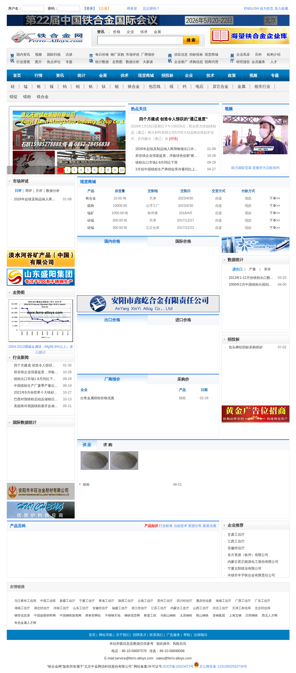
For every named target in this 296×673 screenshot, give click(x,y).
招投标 (167, 75)
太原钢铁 (186, 615)
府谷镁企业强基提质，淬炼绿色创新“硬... (166, 156)
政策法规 (209, 526)
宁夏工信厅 (87, 600)
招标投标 (196, 55)
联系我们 (156, 635)
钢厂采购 (117, 55)
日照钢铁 (251, 615)
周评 (28, 191)
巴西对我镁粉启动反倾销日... (35, 399)
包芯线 (155, 86)
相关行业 (262, 86)
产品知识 (151, 526)
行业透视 (23, 62)
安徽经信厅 (236, 548)
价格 (116, 32)
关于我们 (122, 635)
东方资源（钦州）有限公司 (248, 555)
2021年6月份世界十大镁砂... (35, 392)
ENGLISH (251, 8)
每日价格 (102, 55)
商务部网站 (93, 615)
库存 (267, 269)
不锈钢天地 (112, 615)
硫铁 (90, 206)
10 (122, 170)
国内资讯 (23, 55)
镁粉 (27, 96)
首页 (17, 75)
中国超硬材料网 (45, 615)
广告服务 (173, 635)
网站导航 (106, 635)
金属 (241, 86)
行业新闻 (21, 357)
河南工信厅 (61, 608)
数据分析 (132, 62)
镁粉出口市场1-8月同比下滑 (156, 162)
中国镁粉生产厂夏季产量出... (35, 386)
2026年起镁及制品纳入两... (34, 199)
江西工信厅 (236, 541)
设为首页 (266, 8)
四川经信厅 (184, 600)
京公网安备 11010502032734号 (223, 666)
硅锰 (90, 220)
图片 (38, 62)
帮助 (186, 635)
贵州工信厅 (165, 600)
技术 (210, 75)
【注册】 (104, 8)
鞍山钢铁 (202, 615)
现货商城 (211, 55)
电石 (200, 86)
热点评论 (54, 62)
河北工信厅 (220, 608)
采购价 (183, 379)
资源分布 (195, 526)
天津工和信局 (241, 608)
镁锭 (14, 96)
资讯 (100, 32)
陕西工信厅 (126, 600)
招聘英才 (139, 635)
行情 (38, 75)
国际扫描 (54, 55)
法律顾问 (200, 635)
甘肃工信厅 (236, 535)
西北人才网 (269, 615)
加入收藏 (281, 8)
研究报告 (243, 62)
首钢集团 (219, 615)
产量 (252, 269)
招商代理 (211, 62)
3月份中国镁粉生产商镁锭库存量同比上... (166, 169)
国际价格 (183, 241)
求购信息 (196, 62)
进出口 (237, 269)
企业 (130, 32)
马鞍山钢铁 (168, 615)
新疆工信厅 (67, 600)
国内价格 (112, 241)
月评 (39, 191)
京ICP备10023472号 (178, 666)
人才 (273, 62)
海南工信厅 (223, 600)
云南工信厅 (145, 600)
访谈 (69, 55)
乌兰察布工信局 (25, 600)
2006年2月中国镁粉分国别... (250, 284)
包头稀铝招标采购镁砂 (246, 347)
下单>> (274, 198)
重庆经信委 (204, 600)
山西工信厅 (201, 608)
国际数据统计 (24, 422)
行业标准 (165, 526)
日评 (18, 191)
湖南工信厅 (22, 608)
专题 (69, 62)
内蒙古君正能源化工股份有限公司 (253, 562)
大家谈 (148, 62)
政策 (232, 75)
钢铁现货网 (132, 615)
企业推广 (181, 62)
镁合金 (43, 96)
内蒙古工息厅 (179, 608)
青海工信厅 (106, 600)
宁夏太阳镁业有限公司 (245, 568)
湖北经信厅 (41, 608)
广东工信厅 (262, 600)
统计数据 (102, 62)
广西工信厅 (243, 600)
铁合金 (134, 86)
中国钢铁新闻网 (70, 615)
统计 (81, 75)
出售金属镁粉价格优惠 (97, 398)
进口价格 (183, 320)
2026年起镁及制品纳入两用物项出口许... (166, 149)
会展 (157, 32)
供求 (144, 32)
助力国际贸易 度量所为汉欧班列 (255, 168)
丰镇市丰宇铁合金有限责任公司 (251, 575)
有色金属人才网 (25, 622)
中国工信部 (48, 600)
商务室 (132, 8)
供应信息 (181, 55)
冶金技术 (180, 526)
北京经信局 (262, 608)
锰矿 (90, 213)
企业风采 (243, 55)
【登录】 (89, 8)
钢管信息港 (22, 615)
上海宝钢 (235, 615)
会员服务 (258, 62)
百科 (258, 55)
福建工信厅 (120, 608)
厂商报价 (148, 55)
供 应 (87, 444)
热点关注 (139, 109)
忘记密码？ (151, 8)
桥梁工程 (150, 615)
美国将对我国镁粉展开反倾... (35, 406)
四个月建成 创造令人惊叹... (34, 365)
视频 (38, 55)
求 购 (107, 444)
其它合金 (220, 86)
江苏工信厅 (159, 608)
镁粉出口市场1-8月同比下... (34, 379)
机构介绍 (273, 55)
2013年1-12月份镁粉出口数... (251, 278)
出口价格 (112, 320)
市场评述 (132, 55)
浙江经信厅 (139, 608)
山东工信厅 (80, 608)
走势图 (117, 62)
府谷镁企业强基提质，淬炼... (35, 372)
